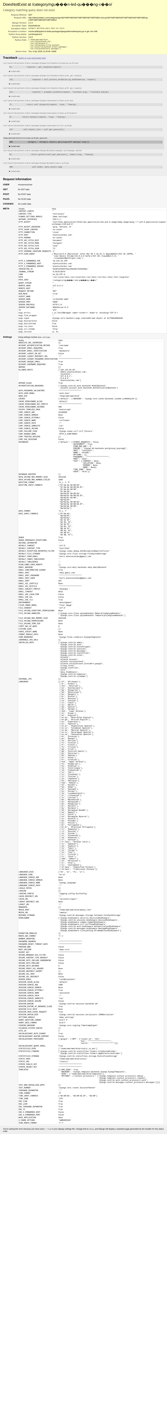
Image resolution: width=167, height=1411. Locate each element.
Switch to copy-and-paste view (32, 60)
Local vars (14, 73)
